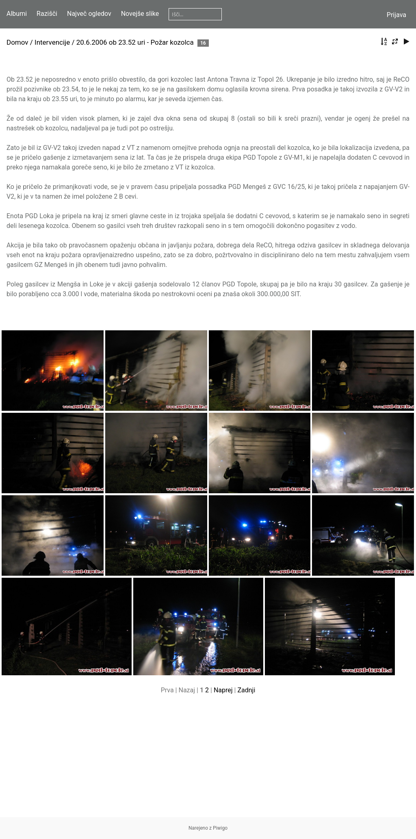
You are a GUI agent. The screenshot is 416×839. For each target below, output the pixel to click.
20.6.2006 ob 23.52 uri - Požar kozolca (135, 42)
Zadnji (246, 690)
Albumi (16, 13)
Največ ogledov (89, 13)
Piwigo (220, 828)
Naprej (223, 690)
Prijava (396, 15)
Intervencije (52, 42)
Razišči (47, 13)
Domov (17, 42)
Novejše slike (140, 13)
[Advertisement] (208, 760)
